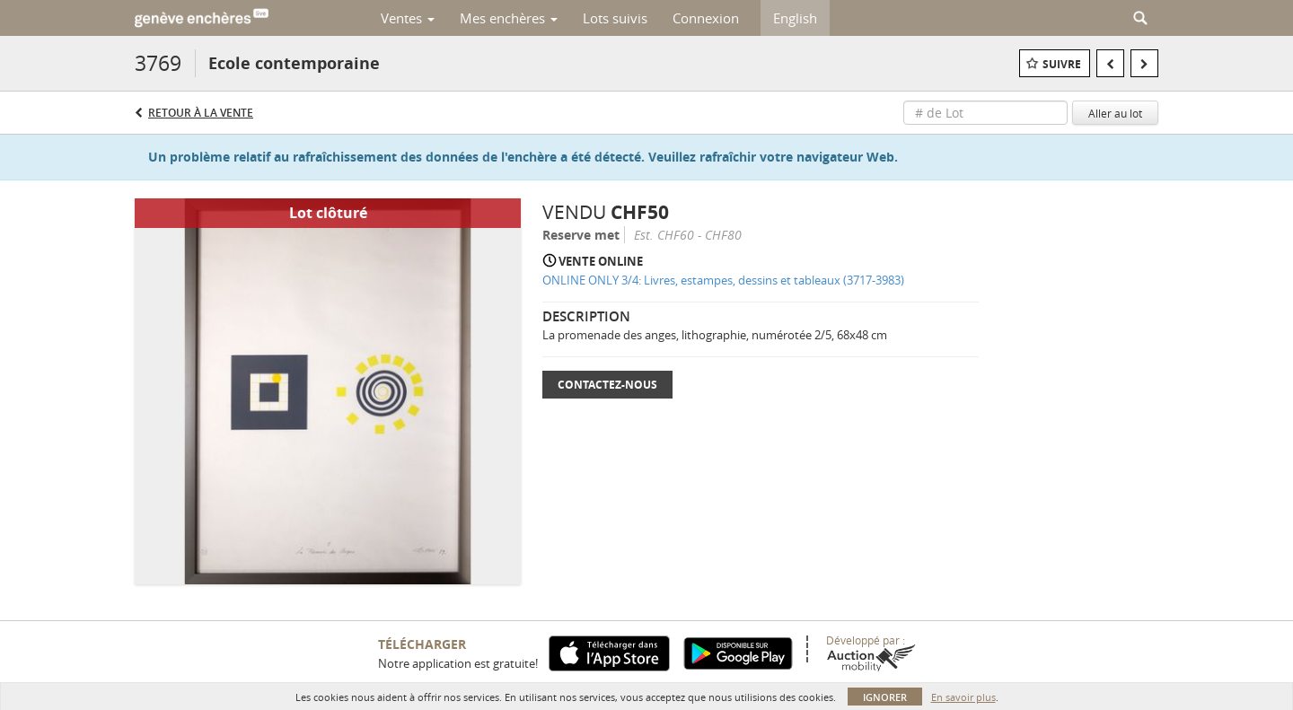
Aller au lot (1115, 113)
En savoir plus (963, 697)
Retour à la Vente (200, 112)
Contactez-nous (607, 384)
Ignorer (885, 697)
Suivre (1061, 64)
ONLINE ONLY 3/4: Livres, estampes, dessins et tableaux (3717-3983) (723, 280)
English (795, 18)
